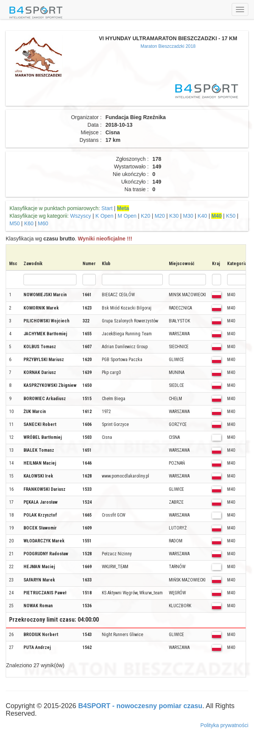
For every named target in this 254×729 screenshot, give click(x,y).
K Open (104, 216)
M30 (188, 216)
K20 (145, 216)
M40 (216, 216)
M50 (14, 223)
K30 (174, 216)
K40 (202, 216)
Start (107, 208)
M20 (159, 216)
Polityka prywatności (224, 725)
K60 (29, 223)
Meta (123, 208)
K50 (230, 216)
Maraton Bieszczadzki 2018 (167, 46)
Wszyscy (80, 216)
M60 (43, 223)
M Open (127, 216)
